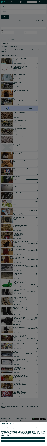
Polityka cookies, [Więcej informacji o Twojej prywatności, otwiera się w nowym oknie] (8, 428)
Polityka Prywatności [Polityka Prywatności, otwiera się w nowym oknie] (15, 428)
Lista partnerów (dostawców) (6, 435)
